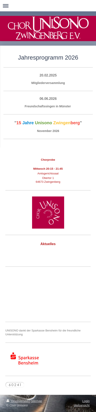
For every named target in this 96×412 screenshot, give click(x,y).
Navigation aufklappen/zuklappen (48, 5)
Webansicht (82, 405)
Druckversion (17, 401)
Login (86, 401)
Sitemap (36, 401)
